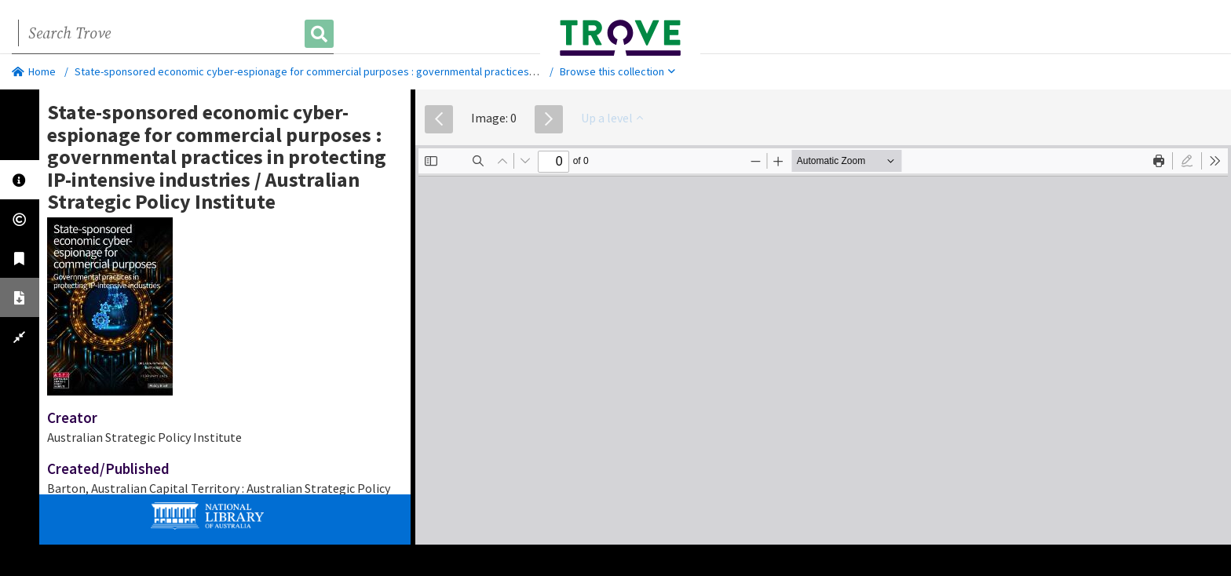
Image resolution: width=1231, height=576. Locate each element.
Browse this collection (617, 71)
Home (34, 71)
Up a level (612, 118)
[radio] (1187, 161)
